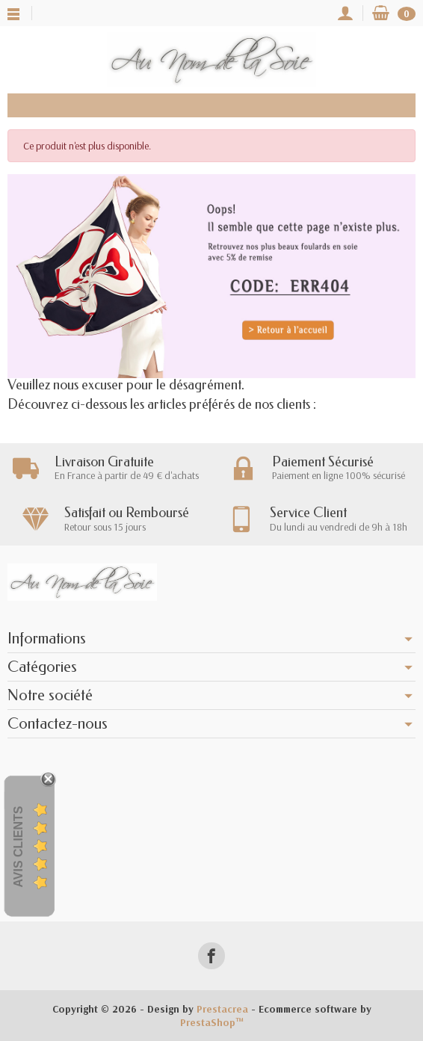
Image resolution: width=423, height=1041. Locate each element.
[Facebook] (211, 955)
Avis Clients (18, 847)
